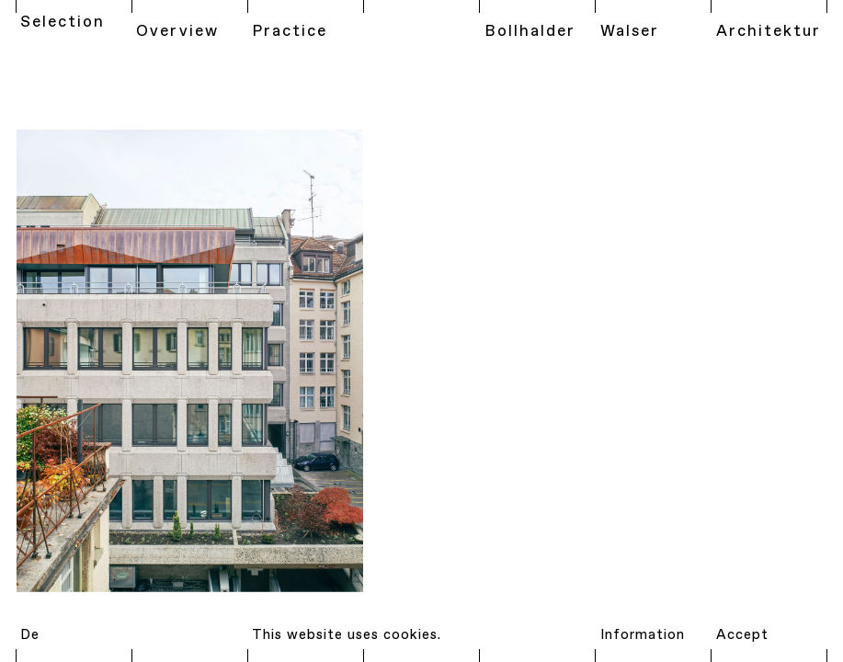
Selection (62, 22)
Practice (289, 31)
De (30, 635)
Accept (742, 635)
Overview (177, 31)
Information (642, 635)
